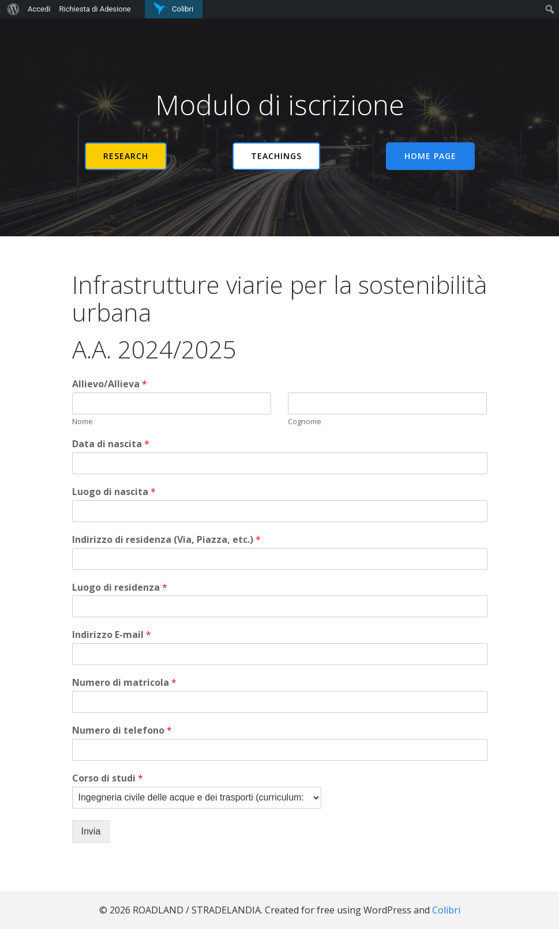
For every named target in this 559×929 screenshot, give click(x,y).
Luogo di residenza (119, 587)
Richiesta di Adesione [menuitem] (94, 9)
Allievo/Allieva (109, 384)
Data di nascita (110, 444)
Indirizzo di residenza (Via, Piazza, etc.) (166, 540)
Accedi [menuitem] (39, 9)
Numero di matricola (124, 683)
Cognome (304, 421)
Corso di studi (107, 778)
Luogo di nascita (114, 492)
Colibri (446, 910)
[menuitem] (12, 9)
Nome (82, 421)
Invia (91, 831)
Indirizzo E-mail (111, 635)
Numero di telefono (122, 730)
